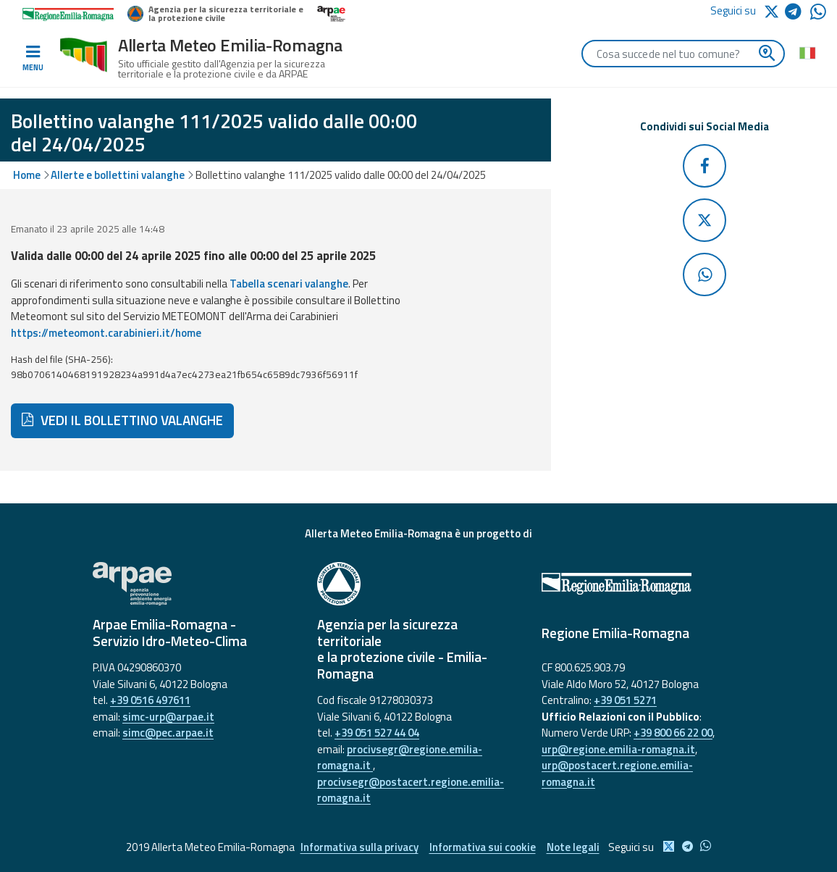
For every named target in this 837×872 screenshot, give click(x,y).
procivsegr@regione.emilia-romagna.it (399, 757)
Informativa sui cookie (482, 847)
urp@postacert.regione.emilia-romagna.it (617, 773)
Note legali (573, 847)
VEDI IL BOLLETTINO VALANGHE (122, 420)
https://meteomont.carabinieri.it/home (106, 332)
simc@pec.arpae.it (168, 732)
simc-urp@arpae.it (168, 716)
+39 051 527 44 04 (377, 732)
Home (27, 175)
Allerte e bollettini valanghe (118, 175)
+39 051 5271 (625, 700)
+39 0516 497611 (150, 700)
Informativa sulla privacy (359, 847)
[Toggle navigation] (32, 58)
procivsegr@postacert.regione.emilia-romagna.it (410, 790)
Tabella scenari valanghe (289, 283)
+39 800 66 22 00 (673, 732)
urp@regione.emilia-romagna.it (618, 749)
